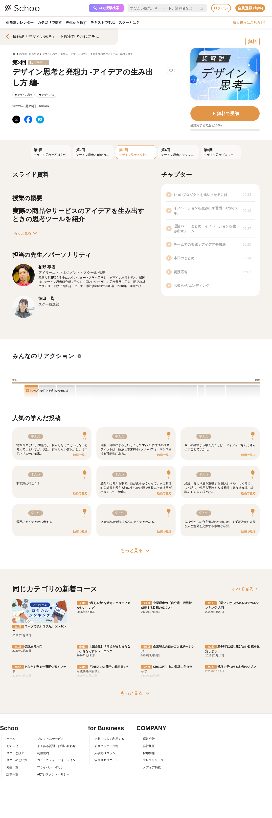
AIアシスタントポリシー (53, 774)
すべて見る (245, 589)
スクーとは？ (129, 22)
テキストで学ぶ (103, 22)
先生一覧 (12, 767)
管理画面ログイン (106, 760)
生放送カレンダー (20, 22)
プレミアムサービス (50, 739)
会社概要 (149, 746)
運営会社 (149, 739)
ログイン (221, 8)
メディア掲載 (152, 767)
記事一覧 (12, 774)
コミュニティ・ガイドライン (56, 760)
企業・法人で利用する (109, 739)
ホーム (10, 739)
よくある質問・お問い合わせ (56, 746)
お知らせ (12, 746)
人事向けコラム (104, 753)
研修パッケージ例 (106, 746)
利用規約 (43, 753)
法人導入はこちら (249, 22)
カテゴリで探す (50, 22)
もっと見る (26, 233)
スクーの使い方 (16, 760)
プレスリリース (153, 760)
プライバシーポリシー (52, 767)
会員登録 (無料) (250, 8)
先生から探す (76, 22)
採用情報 (149, 753)
